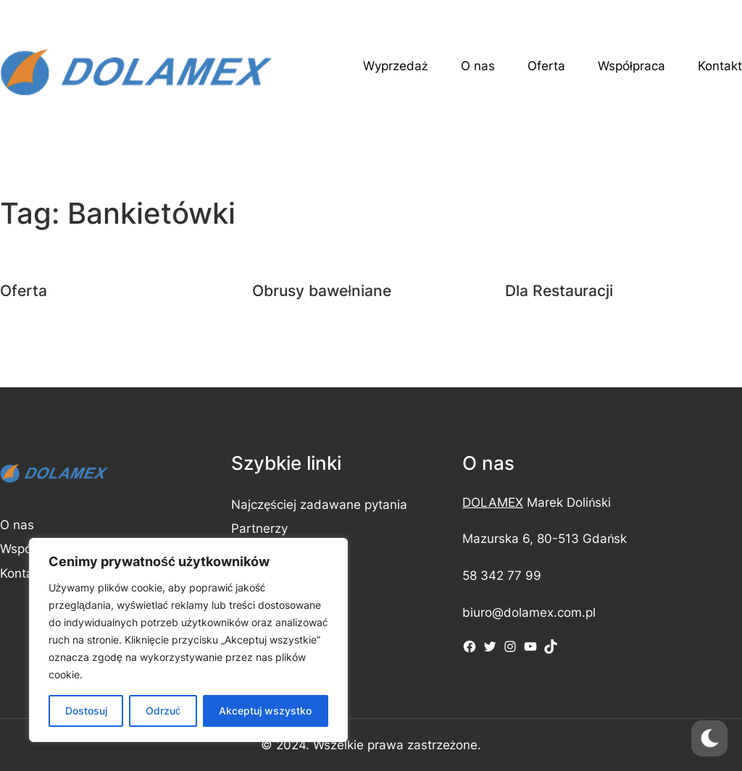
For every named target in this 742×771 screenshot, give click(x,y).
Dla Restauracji (559, 291)
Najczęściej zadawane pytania (319, 504)
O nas (17, 525)
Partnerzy (259, 528)
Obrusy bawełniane (321, 291)
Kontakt (22, 573)
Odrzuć (163, 710)
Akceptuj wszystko (265, 710)
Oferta (23, 291)
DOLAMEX (492, 502)
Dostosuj (86, 710)
